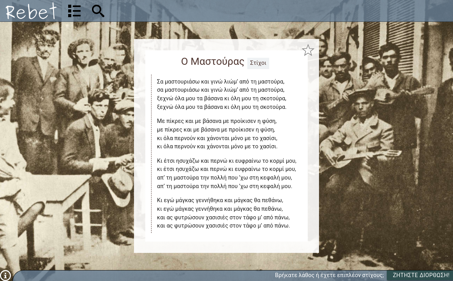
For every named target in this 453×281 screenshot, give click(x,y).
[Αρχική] (31, 10)
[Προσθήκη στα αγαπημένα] (308, 49)
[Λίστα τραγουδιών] (74, 11)
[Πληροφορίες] (5, 275)
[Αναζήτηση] (148, 10)
